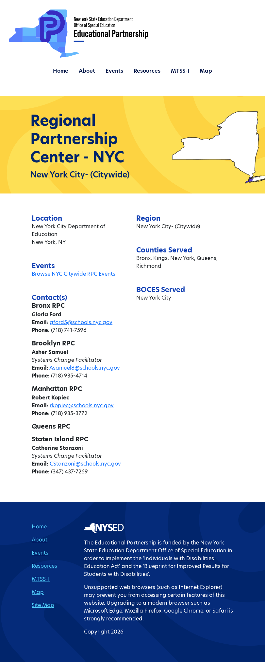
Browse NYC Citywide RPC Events (73, 274)
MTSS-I (180, 71)
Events (114, 71)
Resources (147, 71)
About (87, 71)
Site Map (43, 605)
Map (206, 71)
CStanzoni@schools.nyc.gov (85, 464)
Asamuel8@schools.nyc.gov (84, 368)
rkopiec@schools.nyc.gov (82, 405)
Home (60, 71)
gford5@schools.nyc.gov (81, 322)
